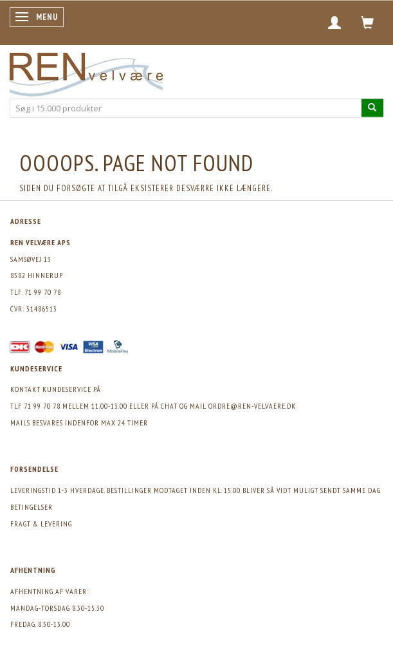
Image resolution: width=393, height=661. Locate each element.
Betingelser (31, 507)
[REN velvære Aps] (86, 72)
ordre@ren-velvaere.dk (252, 406)
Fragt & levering (41, 523)
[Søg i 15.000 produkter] (372, 107)
